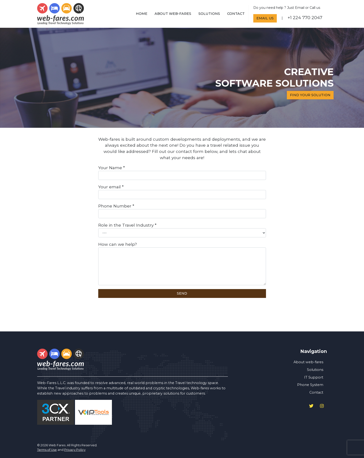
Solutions (209, 13)
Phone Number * (182, 210)
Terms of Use (47, 450)
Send (182, 293)
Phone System (310, 385)
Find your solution (310, 95)
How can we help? (182, 263)
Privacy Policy (75, 450)
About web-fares (173, 13)
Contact (236, 13)
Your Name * (182, 172)
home (141, 13)
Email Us (265, 18)
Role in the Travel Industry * (182, 230)
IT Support (313, 377)
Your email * (182, 191)
